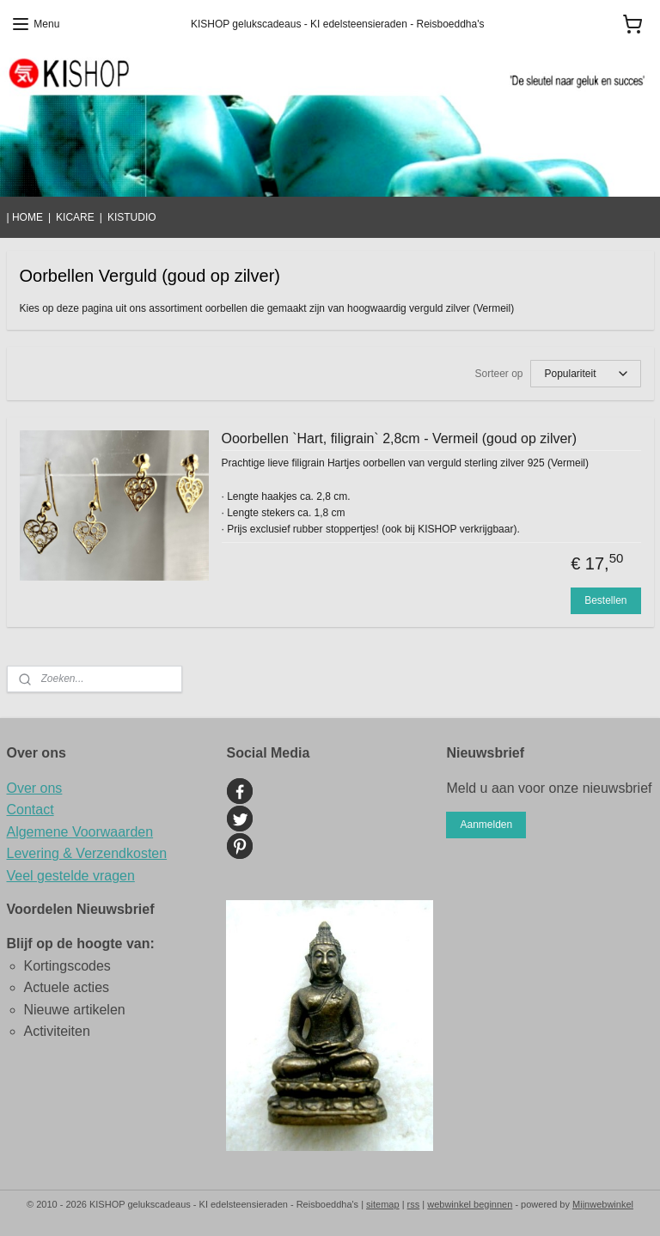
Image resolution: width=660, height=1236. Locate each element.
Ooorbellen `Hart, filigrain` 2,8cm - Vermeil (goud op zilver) (399, 438)
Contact (30, 809)
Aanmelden (486, 825)
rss (413, 1204)
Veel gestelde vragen (71, 875)
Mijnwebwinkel (602, 1204)
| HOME (25, 217)
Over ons (35, 788)
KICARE (75, 217)
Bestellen (605, 600)
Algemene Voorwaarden (80, 832)
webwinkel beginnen (469, 1204)
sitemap (383, 1204)
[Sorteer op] (585, 374)
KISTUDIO (131, 217)
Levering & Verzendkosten (87, 853)
